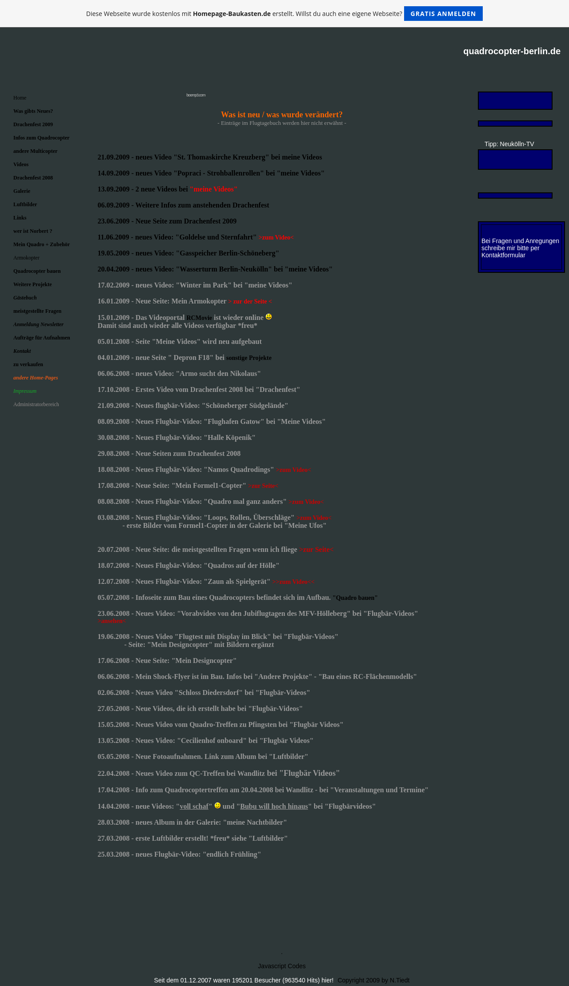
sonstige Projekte (249, 358)
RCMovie (199, 318)
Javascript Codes (281, 966)
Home (19, 98)
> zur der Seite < (250, 301)
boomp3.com (195, 95)
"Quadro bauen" (355, 598)
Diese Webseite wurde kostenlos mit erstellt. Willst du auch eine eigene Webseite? (284, 13)
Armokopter (26, 258)
